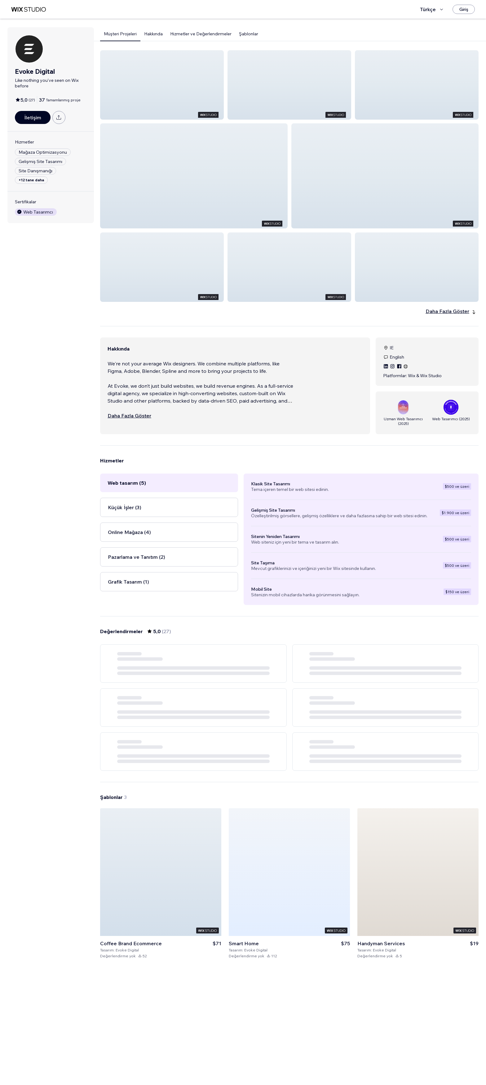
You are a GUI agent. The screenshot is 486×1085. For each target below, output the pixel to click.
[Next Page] (323, 869)
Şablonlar (248, 34)
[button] (162, 85)
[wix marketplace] (28, 9)
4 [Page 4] (300, 869)
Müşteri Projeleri (120, 34)
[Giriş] (464, 9)
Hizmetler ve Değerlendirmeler (201, 34)
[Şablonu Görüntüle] (160, 993)
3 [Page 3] (289, 869)
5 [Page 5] (312, 869)
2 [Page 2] (278, 869)
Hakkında (153, 34)
